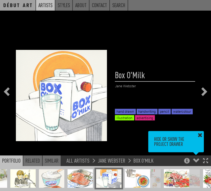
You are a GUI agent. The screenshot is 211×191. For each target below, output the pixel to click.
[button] (205, 161)
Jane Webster (111, 160)
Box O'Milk (143, 160)
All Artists (77, 160)
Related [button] (32, 160)
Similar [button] (52, 160)
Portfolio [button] (11, 160)
